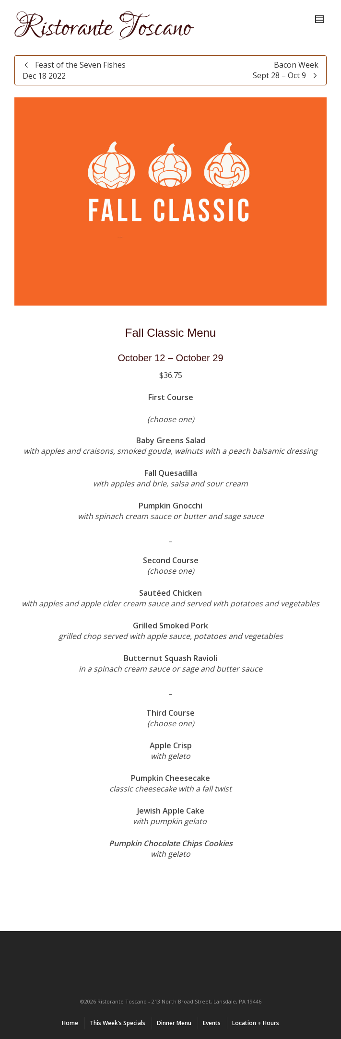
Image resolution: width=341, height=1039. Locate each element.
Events (212, 1023)
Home (70, 1023)
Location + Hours (255, 1023)
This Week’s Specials (117, 1023)
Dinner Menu (174, 1023)
